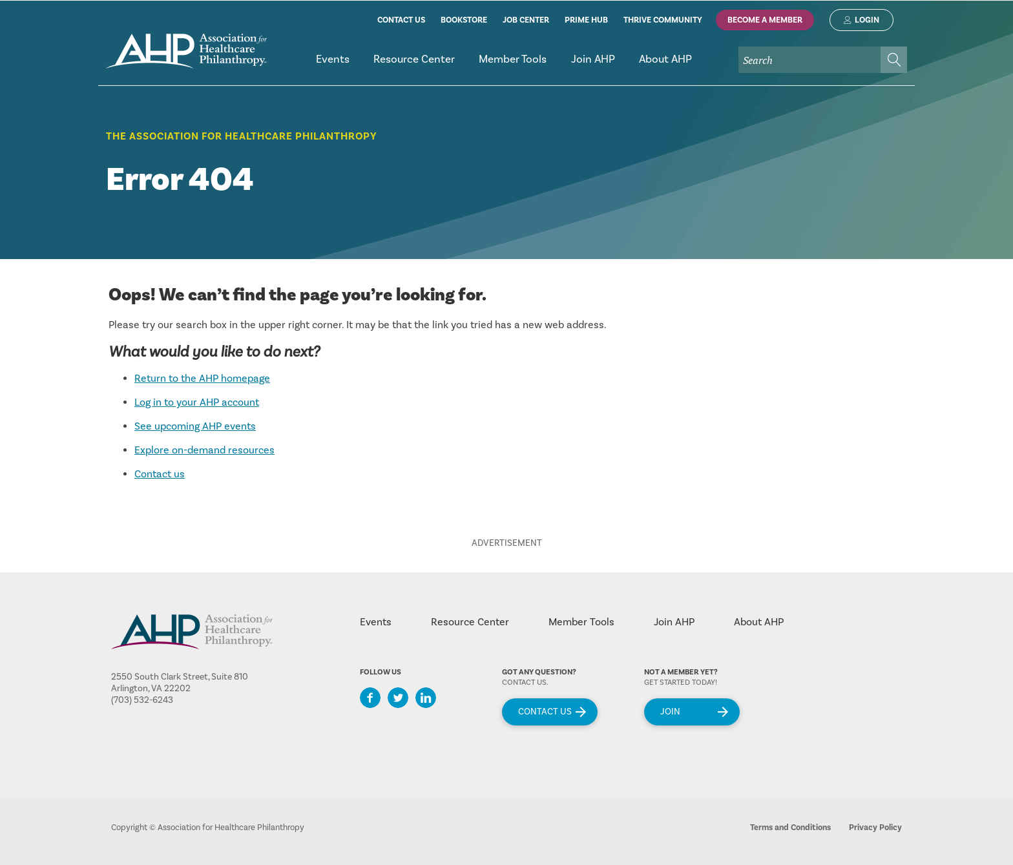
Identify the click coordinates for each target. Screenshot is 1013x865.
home (186, 51)
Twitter (398, 697)
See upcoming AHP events (195, 426)
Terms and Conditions (790, 827)
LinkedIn (425, 697)
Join (670, 712)
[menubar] (605, 65)
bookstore (464, 20)
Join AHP (674, 622)
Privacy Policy (875, 827)
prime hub (586, 20)
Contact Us (545, 712)
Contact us (159, 474)
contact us (401, 20)
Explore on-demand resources (204, 450)
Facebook (370, 697)
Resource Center (470, 622)
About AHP (759, 622)
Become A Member (764, 20)
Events (376, 622)
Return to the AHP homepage (202, 378)
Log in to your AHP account (196, 402)
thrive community (662, 20)
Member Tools (581, 622)
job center (526, 20)
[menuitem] (332, 65)
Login (867, 20)
